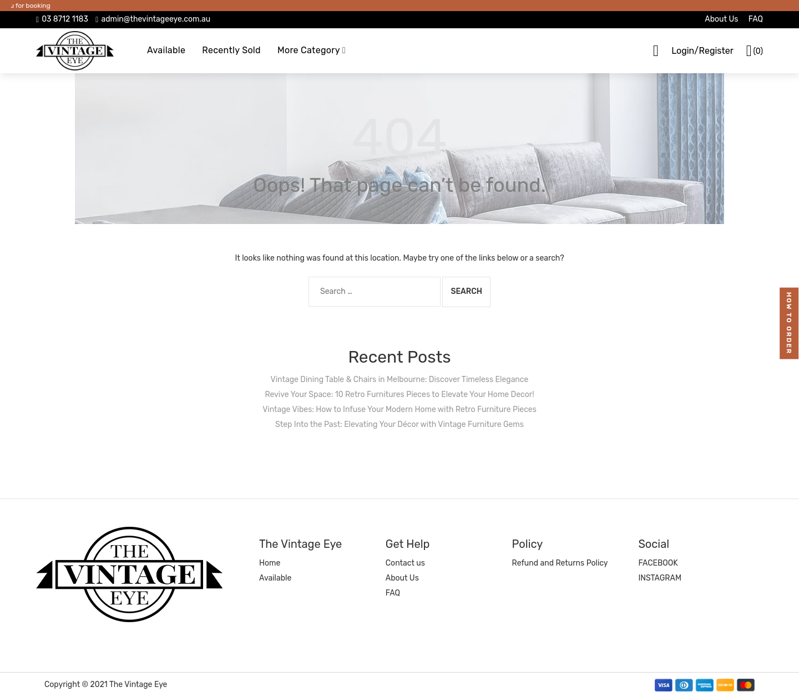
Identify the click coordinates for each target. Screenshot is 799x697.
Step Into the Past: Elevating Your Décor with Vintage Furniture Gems (399, 424)
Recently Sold (231, 50)
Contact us (405, 563)
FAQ (756, 19)
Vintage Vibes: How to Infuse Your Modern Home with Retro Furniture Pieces (399, 409)
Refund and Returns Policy (560, 563)
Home (269, 563)
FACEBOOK (657, 563)
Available (166, 50)
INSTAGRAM (659, 578)
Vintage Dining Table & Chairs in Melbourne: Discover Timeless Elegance (400, 379)
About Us (721, 19)
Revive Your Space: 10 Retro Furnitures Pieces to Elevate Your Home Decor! (399, 394)
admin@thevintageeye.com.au (155, 19)
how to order (789, 323)
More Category (308, 50)
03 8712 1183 (65, 19)
